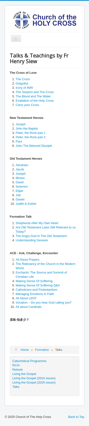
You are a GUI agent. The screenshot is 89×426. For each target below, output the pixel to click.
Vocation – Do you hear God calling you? (44, 302)
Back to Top (76, 417)
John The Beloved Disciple (34, 145)
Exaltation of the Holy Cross (35, 100)
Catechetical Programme (29, 361)
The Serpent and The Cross (35, 92)
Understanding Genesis (32, 240)
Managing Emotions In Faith (35, 294)
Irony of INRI (24, 87)
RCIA (16, 365)
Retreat (17, 369)
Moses (20, 178)
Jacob (20, 169)
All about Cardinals (29, 307)
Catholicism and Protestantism (36, 289)
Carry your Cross (27, 105)
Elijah (19, 191)
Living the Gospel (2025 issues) (34, 382)
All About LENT (26, 298)
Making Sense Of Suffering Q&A (38, 285)
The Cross (23, 79)
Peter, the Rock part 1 (31, 133)
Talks (15, 387)
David (19, 182)
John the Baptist (27, 128)
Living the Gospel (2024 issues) (34, 378)
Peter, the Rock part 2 (31, 137)
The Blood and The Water (33, 96)
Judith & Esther (26, 203)
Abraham (22, 165)
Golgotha (22, 83)
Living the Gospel (24, 374)
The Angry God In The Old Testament (41, 236)
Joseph (21, 124)
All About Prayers (27, 259)
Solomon (22, 186)
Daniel (20, 199)
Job (18, 195)
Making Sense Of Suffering (34, 281)
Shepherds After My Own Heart (37, 223)
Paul (19, 141)
